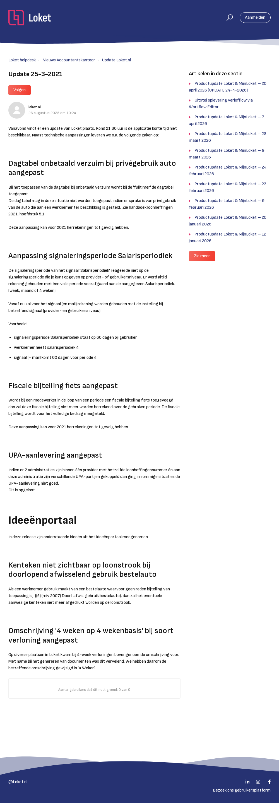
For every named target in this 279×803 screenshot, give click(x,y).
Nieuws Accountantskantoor (68, 60)
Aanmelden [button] (255, 17)
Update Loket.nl (116, 60)
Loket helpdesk (22, 60)
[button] (227, 18)
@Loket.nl (17, 782)
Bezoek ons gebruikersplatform (242, 790)
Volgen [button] (19, 90)
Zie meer (202, 256)
